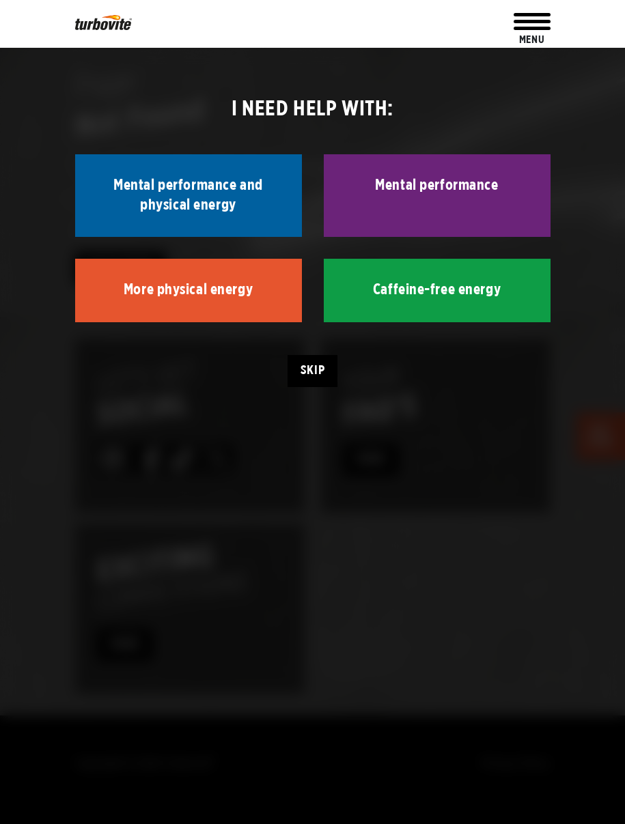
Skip (312, 370)
